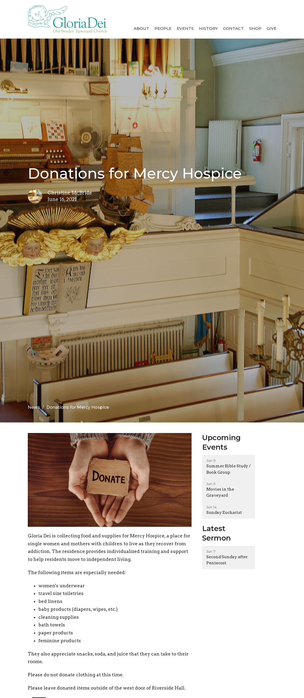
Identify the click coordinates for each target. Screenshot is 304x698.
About (141, 28)
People (163, 28)
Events (185, 28)
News (34, 407)
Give (271, 28)
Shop (255, 28)
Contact (233, 28)
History (208, 28)
